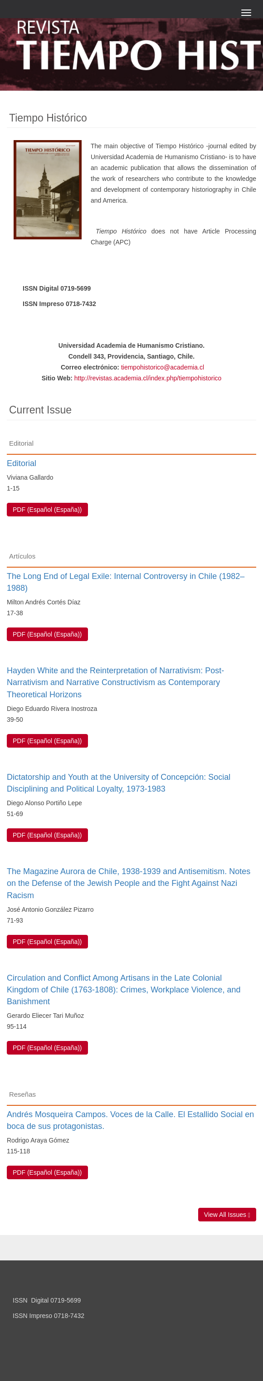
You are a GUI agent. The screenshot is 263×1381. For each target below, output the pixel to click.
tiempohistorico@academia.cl (162, 367)
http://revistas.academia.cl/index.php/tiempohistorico (148, 378)
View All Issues (227, 1215)
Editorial (21, 463)
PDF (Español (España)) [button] (47, 509)
